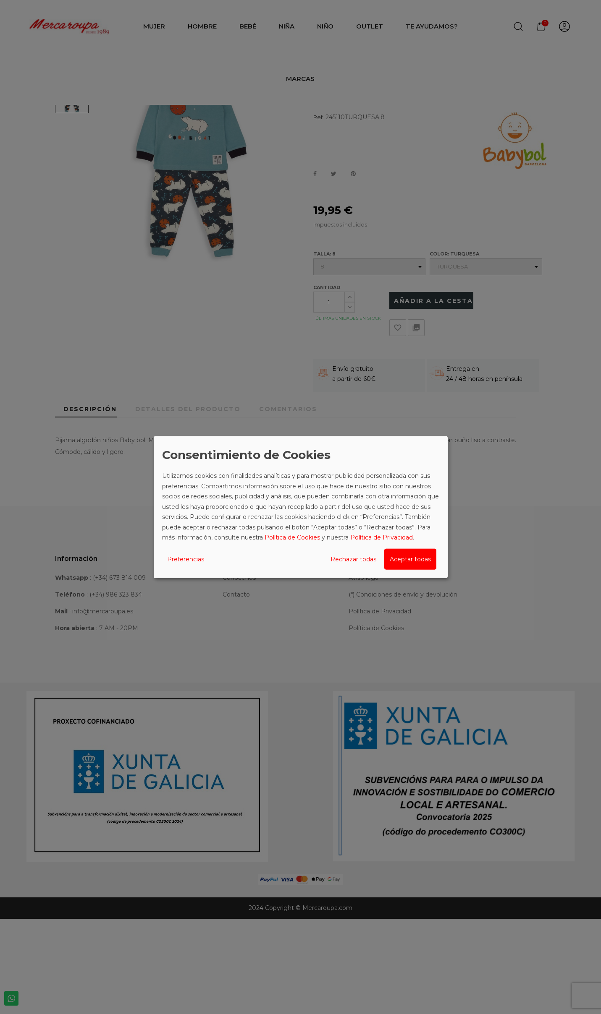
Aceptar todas (410, 559)
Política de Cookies (292, 537)
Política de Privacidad (381, 537)
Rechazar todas (353, 559)
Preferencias (185, 559)
